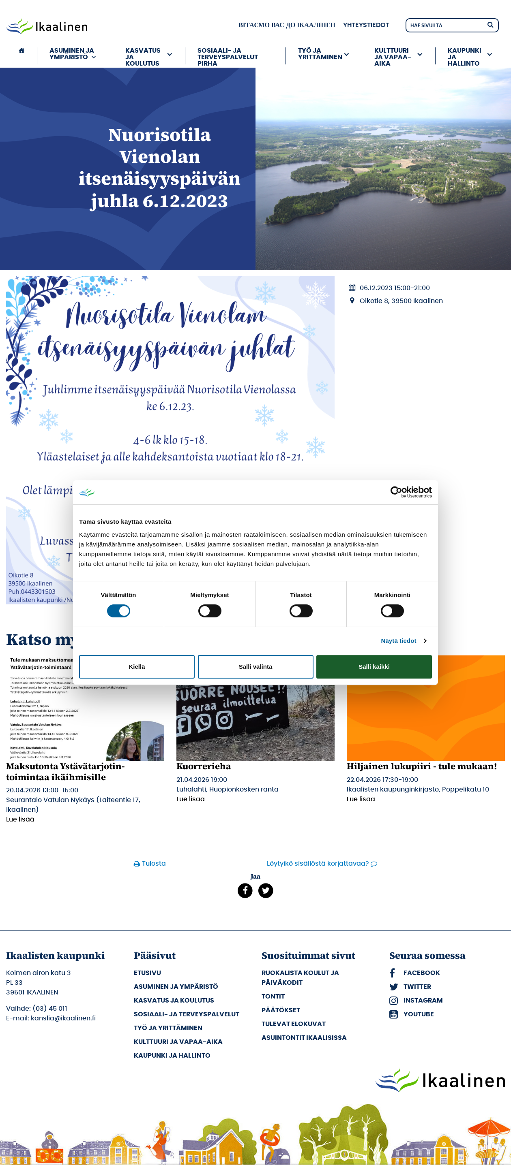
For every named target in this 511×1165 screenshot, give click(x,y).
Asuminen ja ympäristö (73, 53)
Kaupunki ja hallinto (464, 55)
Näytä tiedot (399, 640)
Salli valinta (256, 666)
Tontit (273, 996)
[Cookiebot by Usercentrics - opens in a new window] (396, 492)
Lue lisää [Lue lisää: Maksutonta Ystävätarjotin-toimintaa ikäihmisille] (20, 819)
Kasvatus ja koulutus (143, 55)
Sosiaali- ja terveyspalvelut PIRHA (228, 55)
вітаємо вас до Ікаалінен (286, 25)
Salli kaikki (374, 666)
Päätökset (281, 1010)
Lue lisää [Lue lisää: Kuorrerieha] (190, 799)
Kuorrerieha (203, 766)
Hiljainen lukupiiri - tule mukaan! (422, 766)
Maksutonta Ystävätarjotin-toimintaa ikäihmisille (65, 771)
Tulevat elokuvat (294, 1024)
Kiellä (137, 666)
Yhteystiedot (366, 25)
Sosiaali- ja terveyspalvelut (186, 1014)
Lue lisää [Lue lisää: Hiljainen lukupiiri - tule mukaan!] (361, 799)
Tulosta (154, 863)
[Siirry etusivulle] (46, 27)
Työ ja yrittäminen (320, 53)
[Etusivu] (21, 55)
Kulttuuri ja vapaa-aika (392, 55)
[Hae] (490, 24)
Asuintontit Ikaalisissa (304, 1038)
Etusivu (147, 973)
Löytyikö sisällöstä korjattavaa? (318, 863)
